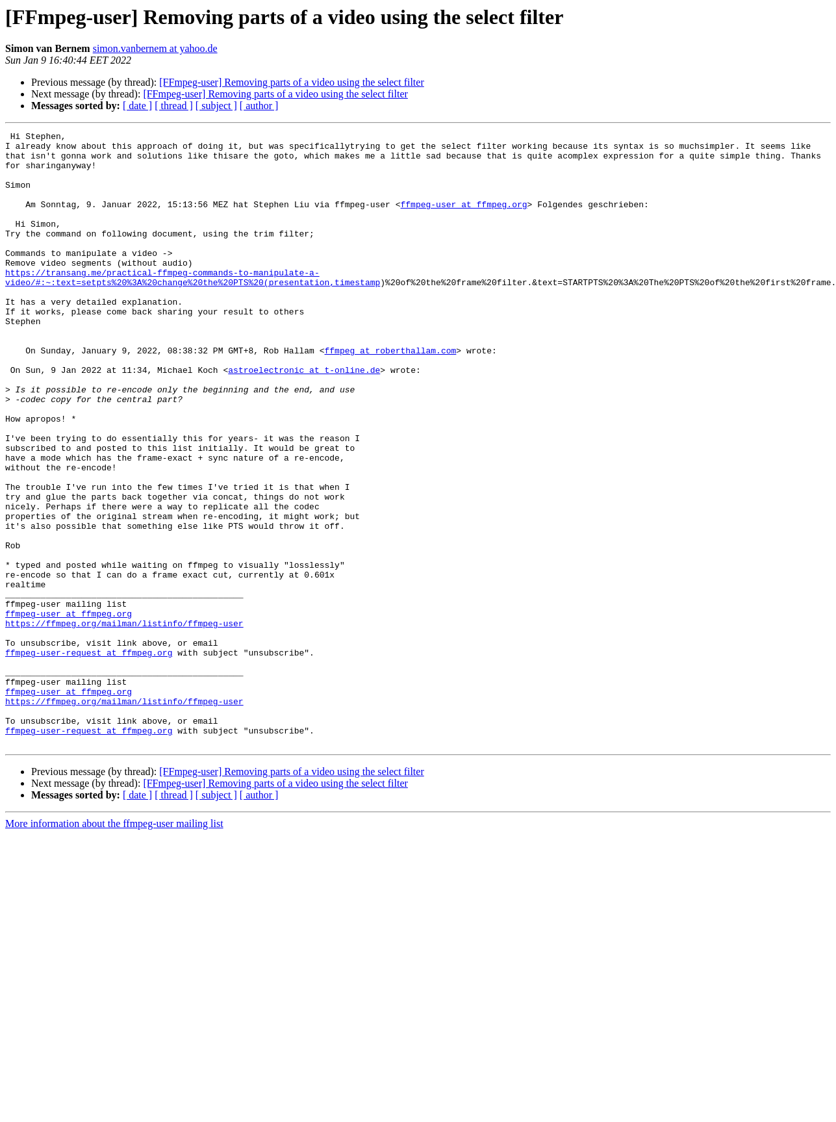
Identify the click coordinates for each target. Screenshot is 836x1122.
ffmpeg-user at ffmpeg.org (463, 219)
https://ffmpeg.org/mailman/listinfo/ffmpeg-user (124, 722)
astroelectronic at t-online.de (304, 418)
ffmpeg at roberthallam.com (390, 395)
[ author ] (259, 105)
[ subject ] (216, 105)
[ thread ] (174, 105)
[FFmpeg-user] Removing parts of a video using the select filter (291, 82)
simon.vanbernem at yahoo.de (155, 48)
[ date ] (137, 105)
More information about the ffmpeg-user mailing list (114, 946)
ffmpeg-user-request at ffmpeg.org (88, 757)
